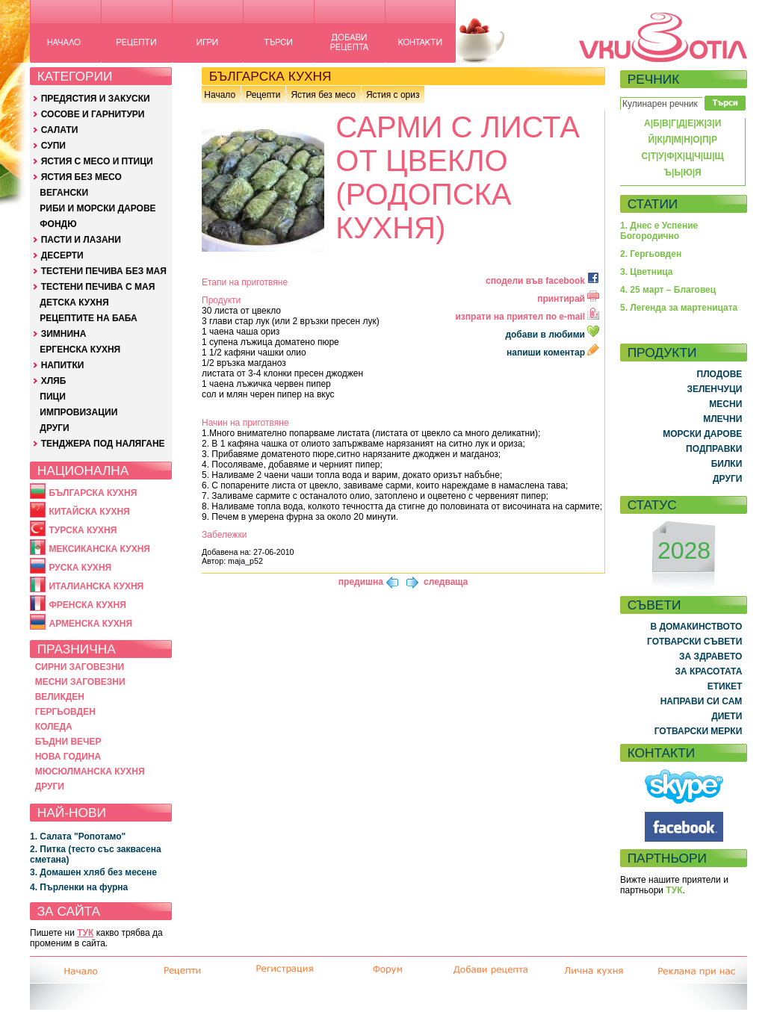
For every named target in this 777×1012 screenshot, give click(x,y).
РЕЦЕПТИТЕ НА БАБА (88, 318)
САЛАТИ (59, 130)
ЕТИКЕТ (725, 686)
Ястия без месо (323, 95)
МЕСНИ (725, 404)
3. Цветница (646, 272)
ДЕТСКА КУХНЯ (74, 302)
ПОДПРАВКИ (714, 449)
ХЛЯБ (53, 381)
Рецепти (263, 95)
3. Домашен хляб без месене (93, 872)
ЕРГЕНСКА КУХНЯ (80, 349)
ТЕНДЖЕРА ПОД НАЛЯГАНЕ (103, 443)
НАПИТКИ (62, 365)
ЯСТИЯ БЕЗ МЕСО (81, 177)
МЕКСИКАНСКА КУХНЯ (99, 549)
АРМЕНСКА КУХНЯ (90, 623)
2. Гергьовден (650, 254)
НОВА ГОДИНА (68, 756)
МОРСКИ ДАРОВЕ (702, 434)
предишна (360, 582)
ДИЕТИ (726, 716)
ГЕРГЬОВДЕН (65, 712)
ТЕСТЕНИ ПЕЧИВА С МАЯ (98, 287)
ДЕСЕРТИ (62, 255)
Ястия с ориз (393, 95)
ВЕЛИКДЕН (59, 697)
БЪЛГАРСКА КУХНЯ (93, 493)
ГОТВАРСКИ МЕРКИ (698, 731)
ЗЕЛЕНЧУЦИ (714, 389)
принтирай (568, 299)
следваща (446, 582)
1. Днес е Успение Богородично (659, 230)
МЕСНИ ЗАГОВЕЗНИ (80, 682)
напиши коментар (553, 352)
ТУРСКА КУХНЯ (83, 530)
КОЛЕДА (53, 726)
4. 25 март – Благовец (668, 290)
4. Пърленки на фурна (79, 887)
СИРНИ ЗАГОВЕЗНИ (80, 667)
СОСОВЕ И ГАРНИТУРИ (93, 114)
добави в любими (553, 334)
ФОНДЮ (58, 224)
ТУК (85, 933)
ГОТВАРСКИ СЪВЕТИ (694, 641)
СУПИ (53, 145)
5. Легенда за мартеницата (678, 307)
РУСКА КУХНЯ (80, 567)
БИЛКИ (727, 464)
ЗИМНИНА (64, 334)
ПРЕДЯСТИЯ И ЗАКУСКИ (95, 98)
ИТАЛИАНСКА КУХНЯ (96, 586)
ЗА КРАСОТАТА (709, 671)
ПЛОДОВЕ (720, 374)
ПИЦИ (53, 396)
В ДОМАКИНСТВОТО (696, 626)
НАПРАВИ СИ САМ (701, 701)
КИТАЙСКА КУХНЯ (89, 511)
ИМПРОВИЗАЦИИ (78, 412)
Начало (219, 95)
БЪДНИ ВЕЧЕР (68, 741)
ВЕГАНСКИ (64, 192)
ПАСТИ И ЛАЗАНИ (81, 240)
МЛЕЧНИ (722, 419)
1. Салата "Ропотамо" (78, 836)
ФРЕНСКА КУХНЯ (87, 605)
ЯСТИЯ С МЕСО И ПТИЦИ (97, 161)
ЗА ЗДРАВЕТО (710, 656)
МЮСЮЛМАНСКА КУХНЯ (90, 771)
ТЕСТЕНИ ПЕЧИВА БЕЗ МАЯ (104, 271)
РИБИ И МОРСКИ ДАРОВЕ (97, 208)
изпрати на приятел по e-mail (527, 316)
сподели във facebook (542, 281)
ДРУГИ (54, 428)
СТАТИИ (653, 203)
